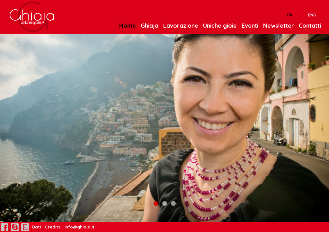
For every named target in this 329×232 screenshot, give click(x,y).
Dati (36, 226)
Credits (52, 226)
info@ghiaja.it (79, 226)
